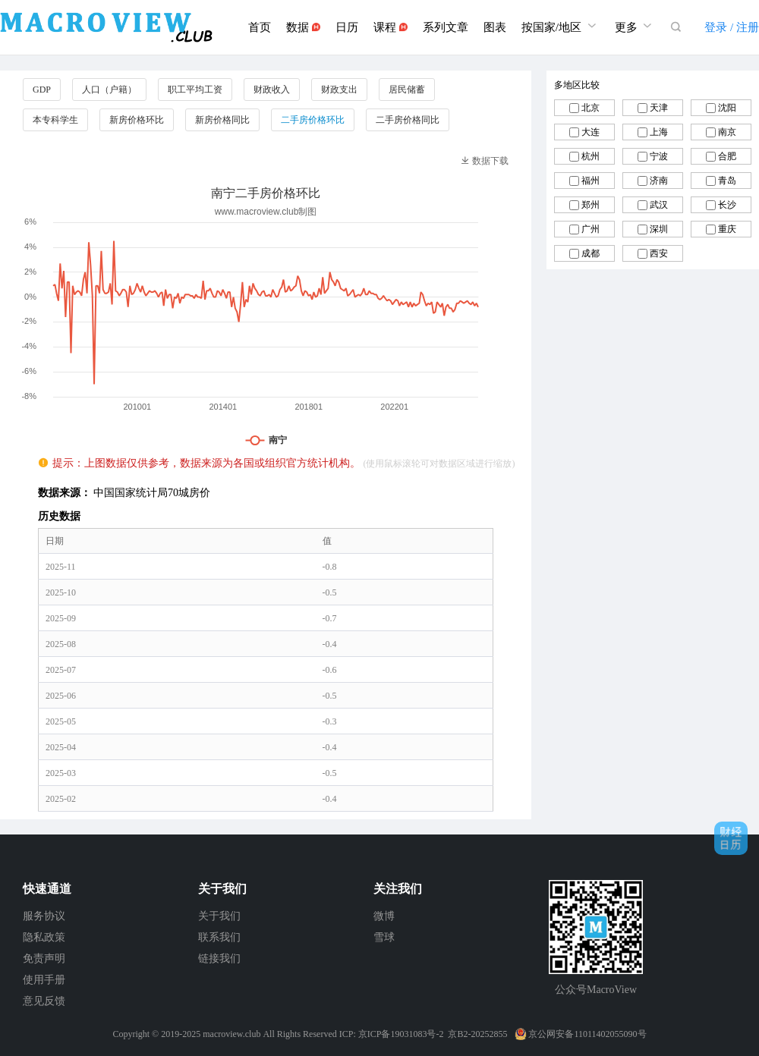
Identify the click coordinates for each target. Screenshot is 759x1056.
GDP (42, 89)
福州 (590, 180)
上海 (659, 132)
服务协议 (44, 916)
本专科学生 (55, 120)
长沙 (727, 205)
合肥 (727, 156)
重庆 (727, 229)
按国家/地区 (560, 25)
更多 (635, 25)
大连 (590, 132)
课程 (390, 27)
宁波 (659, 156)
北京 (590, 107)
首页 (259, 27)
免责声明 (44, 958)
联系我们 (219, 937)
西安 (659, 253)
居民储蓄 (407, 89)
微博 (384, 916)
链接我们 (219, 958)
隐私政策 (44, 937)
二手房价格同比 (407, 120)
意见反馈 (44, 1001)
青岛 (727, 180)
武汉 (659, 205)
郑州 (590, 205)
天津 (659, 107)
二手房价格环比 (313, 120)
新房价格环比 (136, 120)
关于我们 (219, 916)
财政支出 (339, 89)
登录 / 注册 (731, 27)
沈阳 (727, 107)
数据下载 (485, 161)
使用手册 (44, 979)
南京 (727, 132)
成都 (590, 253)
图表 (494, 27)
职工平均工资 (195, 89)
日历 (346, 27)
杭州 (590, 156)
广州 (590, 229)
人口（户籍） (109, 89)
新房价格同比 (222, 120)
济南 (659, 180)
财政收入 (272, 89)
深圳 (659, 229)
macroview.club (231, 1034)
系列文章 (445, 27)
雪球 (384, 937)
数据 (303, 27)
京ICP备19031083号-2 (401, 1034)
